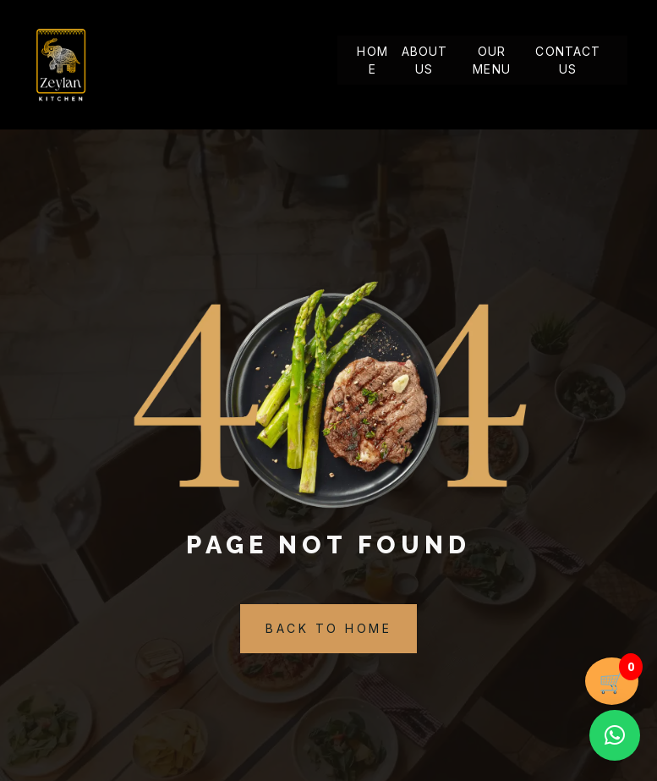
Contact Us (567, 61)
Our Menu (491, 61)
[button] (614, 735)
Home (372, 61)
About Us (425, 61)
